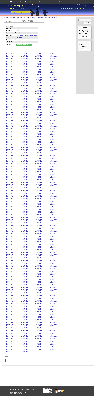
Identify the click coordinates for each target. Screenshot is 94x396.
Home (12, 12)
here (20, 390)
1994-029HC (18, 42)
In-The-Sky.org (17, 6)
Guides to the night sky (17, 8)
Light (81, 44)
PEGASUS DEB (39, 52)
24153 (16, 39)
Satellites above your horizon (36, 17)
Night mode (82, 46)
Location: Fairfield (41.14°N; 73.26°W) (75, 4)
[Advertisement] (85, 72)
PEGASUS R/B (24, 52)
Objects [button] (35, 1)
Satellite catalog (27, 12)
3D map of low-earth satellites (50, 17)
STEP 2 (7, 52)
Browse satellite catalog (9, 17)
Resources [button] (50, 1)
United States (18, 37)
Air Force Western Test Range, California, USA (26, 35)
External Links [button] (58, 1)
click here (33, 389)
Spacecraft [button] (28, 1)
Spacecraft (18, 12)
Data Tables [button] (42, 1)
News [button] (16, 1)
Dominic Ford (15, 387)
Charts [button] (21, 1)
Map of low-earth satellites (22, 17)
